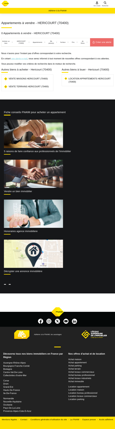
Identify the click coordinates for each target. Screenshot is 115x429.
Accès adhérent (106, 419)
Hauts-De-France (11, 390)
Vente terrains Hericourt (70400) (29, 86)
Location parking (76, 399)
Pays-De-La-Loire (11, 408)
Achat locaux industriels (79, 378)
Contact (23, 419)
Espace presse (89, 419)
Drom (6, 384)
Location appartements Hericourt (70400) (90, 80)
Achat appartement (77, 362)
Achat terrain (74, 369)
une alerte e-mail (19, 58)
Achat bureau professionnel (81, 375)
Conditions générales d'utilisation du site (48, 419)
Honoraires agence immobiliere (21, 231)
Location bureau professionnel (83, 393)
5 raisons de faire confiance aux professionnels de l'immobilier (37, 151)
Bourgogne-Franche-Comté (16, 366)
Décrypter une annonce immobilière (23, 271)
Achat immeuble (76, 381)
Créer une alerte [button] (103, 42)
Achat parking (75, 366)
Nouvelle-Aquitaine (12, 402)
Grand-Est (8, 387)
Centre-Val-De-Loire (13, 372)
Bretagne (7, 369)
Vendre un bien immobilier (18, 191)
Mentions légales (9, 419)
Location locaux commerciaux (82, 396)
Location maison (76, 390)
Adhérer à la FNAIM (57, 10)
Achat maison (75, 359)
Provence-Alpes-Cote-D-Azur (17, 411)
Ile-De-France (10, 393)
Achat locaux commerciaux (81, 372)
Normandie (8, 398)
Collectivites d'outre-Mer (15, 375)
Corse (6, 381)
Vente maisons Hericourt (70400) (28, 79)
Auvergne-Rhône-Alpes (14, 363)
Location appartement (78, 387)
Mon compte (97, 5)
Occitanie (7, 405)
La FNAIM (74, 419)
